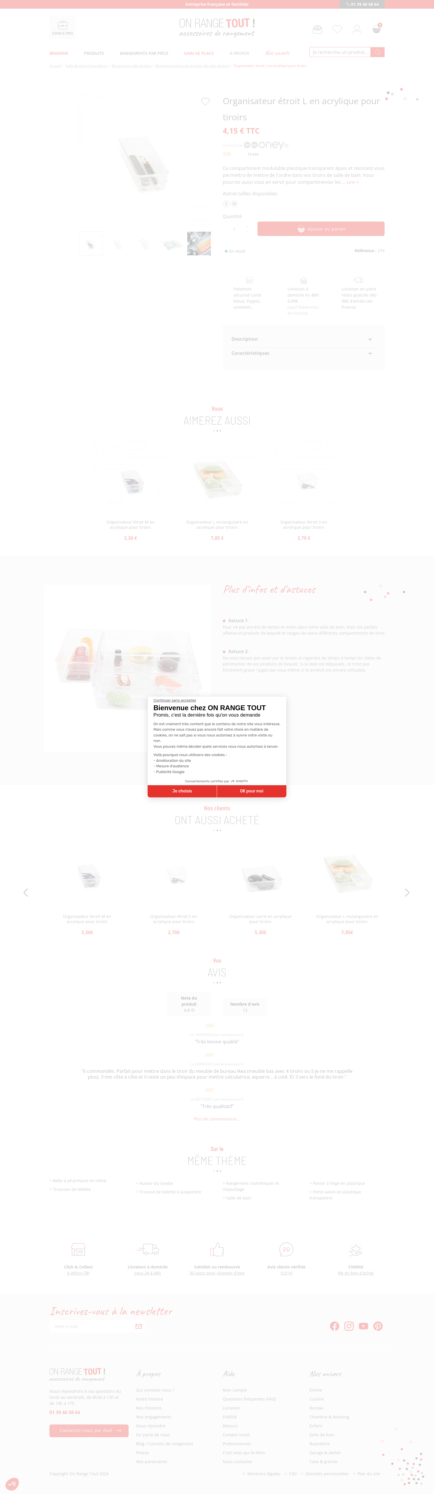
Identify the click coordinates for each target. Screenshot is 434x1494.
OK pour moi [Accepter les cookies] (252, 791)
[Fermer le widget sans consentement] (175, 700)
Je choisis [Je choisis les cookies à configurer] (182, 791)
